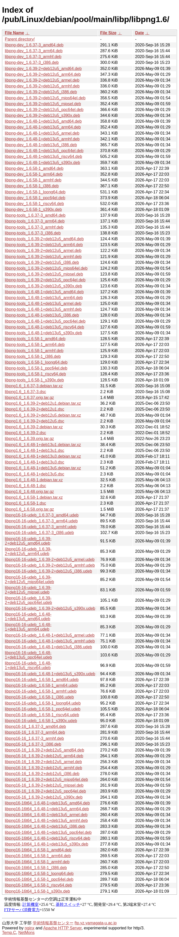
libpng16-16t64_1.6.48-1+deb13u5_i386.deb (45, 826)
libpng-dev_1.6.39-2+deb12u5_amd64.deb (43, 68)
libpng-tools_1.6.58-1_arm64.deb (35, 344)
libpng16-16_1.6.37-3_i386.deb (33, 744)
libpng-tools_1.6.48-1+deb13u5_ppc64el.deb (45, 321)
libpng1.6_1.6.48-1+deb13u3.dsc (34, 462)
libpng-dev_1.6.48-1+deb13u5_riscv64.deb (43, 156)
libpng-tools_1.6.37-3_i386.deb (33, 233)
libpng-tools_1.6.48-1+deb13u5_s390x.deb (43, 333)
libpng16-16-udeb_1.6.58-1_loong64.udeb (43, 703)
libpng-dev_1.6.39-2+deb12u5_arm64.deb (43, 74)
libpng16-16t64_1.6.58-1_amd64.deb (38, 850)
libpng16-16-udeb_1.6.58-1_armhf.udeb (41, 691)
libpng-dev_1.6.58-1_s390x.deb (33, 209)
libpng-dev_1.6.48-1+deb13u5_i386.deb (41, 145)
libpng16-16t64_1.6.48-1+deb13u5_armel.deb (46, 815)
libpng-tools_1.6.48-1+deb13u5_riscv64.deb (44, 327)
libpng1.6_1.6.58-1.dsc (25, 503)
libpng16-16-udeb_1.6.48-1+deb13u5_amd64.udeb (28, 616)
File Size (108, 33)
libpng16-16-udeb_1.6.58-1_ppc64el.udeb (42, 709)
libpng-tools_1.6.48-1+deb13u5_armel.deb (43, 303)
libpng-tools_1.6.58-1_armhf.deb (34, 350)
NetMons (26, 932)
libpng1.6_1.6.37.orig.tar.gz (29, 397)
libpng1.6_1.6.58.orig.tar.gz (29, 509)
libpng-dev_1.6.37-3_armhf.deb (33, 56)
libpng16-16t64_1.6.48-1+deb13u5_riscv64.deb (47, 838)
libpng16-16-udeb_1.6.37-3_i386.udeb (39, 532)
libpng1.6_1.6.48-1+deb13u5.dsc (34, 474)
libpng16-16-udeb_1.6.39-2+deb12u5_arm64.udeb (28, 551)
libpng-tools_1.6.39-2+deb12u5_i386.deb (42, 262)
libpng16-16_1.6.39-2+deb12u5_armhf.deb (43, 768)
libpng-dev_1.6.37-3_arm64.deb (34, 51)
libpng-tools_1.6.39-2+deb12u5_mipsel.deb (44, 274)
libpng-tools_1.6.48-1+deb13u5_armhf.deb (43, 309)
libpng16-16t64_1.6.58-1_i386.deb (36, 868)
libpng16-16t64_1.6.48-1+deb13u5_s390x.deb (46, 844)
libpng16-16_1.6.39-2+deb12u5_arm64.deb (44, 756)
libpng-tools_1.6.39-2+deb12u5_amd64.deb (44, 239)
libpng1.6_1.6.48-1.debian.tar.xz (34, 480)
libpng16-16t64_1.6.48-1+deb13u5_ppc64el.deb (48, 832)
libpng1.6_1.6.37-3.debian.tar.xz (34, 386)
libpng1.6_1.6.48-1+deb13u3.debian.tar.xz (43, 456)
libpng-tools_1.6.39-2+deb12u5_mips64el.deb (46, 268)
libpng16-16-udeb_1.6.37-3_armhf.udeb (41, 527)
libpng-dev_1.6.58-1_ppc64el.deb (35, 198)
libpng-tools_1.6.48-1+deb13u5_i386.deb (42, 315)
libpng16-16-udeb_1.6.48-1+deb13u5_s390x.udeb (50, 674)
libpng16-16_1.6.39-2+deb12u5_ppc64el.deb (45, 791)
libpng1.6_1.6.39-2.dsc (25, 433)
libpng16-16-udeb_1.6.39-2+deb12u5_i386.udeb (48, 571)
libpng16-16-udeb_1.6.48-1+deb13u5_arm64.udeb (28, 626)
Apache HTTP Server (62, 928)
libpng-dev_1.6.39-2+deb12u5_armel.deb (42, 80)
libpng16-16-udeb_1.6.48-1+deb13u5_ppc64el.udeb (28, 655)
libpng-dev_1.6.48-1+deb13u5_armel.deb (42, 133)
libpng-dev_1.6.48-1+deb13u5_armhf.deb (42, 139)
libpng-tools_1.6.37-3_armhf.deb (34, 227)
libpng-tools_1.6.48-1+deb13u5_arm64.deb (44, 298)
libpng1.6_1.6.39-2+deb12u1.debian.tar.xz (43, 403)
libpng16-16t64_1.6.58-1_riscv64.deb (38, 885)
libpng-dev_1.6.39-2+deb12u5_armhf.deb (42, 86)
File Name (14, 33)
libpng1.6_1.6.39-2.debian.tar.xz (34, 427)
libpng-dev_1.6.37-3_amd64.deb (34, 45)
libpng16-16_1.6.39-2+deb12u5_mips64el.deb (46, 779)
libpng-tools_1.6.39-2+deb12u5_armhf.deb (43, 256)
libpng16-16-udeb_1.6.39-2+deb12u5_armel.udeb (50, 559)
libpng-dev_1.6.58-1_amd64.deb (34, 168)
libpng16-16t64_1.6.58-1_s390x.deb (37, 891)
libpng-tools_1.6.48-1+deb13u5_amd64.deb (44, 292)
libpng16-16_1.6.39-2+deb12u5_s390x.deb (44, 797)
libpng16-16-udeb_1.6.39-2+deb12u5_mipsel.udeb (28, 589)
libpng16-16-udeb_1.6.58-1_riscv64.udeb (42, 715)
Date (139, 33)
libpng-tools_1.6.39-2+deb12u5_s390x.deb (43, 286)
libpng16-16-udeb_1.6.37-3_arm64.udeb (41, 521)
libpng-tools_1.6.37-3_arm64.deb (35, 221)
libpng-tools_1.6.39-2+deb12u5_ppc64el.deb (45, 280)
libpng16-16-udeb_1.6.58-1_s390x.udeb (41, 721)
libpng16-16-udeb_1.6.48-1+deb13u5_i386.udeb (48, 647)
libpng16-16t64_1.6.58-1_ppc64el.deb (39, 879)
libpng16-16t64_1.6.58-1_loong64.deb (39, 873)
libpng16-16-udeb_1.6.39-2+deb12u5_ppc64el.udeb (28, 600)
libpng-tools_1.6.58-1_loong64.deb (36, 362)
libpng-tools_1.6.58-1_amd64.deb (35, 339)
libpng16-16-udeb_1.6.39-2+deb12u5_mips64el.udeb (29, 579)
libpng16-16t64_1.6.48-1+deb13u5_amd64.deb (47, 803)
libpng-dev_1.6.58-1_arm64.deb (34, 174)
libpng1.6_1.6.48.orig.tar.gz (29, 491)
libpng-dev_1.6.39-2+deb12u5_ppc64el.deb (44, 109)
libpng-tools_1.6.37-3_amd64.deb (35, 215)
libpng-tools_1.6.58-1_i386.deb (33, 356)
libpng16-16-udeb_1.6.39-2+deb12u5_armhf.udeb (50, 565)
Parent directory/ (20, 39)
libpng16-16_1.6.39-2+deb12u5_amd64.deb (44, 750)
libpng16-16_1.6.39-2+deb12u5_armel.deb (43, 762)
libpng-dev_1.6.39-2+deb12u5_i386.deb (41, 92)
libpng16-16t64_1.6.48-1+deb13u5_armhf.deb (46, 820)
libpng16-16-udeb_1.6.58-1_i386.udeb (39, 697)
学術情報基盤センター (53, 923)
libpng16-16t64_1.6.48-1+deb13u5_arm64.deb (47, 809)
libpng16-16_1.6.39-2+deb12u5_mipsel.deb (44, 785)
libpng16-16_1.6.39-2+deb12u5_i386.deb (42, 773)
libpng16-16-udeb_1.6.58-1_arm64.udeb (41, 685)
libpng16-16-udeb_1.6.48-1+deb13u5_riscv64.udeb (28, 665)
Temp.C (9, 932)
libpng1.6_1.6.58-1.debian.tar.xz (34, 497)
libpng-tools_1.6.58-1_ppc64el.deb (36, 368)
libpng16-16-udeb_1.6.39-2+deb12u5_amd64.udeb (28, 541)
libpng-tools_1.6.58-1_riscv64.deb (35, 374)
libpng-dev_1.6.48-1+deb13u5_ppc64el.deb (44, 151)
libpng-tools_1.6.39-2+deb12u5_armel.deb (43, 250)
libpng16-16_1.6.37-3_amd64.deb (35, 726)
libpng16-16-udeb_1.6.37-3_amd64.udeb (42, 515)
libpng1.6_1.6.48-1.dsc (25, 486)
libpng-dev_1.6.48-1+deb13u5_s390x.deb (42, 162)
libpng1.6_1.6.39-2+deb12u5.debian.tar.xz (43, 415)
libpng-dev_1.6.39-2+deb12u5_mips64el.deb (45, 98)
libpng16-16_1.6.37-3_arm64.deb (35, 732)
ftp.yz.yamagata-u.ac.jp (95, 923)
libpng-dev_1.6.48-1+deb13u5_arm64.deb (43, 127)
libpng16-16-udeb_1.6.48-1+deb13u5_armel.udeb (50, 635)
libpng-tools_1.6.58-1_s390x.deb (34, 380)
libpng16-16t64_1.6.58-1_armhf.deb (37, 862)
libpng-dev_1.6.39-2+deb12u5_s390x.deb (42, 115)
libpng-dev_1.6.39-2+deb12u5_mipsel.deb (43, 104)
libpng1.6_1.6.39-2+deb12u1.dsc (34, 409)
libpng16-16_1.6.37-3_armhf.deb (34, 738)
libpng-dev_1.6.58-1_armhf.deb (33, 180)
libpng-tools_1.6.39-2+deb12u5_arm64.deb (44, 245)
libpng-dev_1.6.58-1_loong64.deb (35, 192)
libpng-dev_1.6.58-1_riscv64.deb (34, 203)
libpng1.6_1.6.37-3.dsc (25, 392)
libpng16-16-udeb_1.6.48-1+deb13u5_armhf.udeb (50, 641)
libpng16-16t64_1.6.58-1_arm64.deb (38, 856)
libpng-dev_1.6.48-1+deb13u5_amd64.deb (43, 121)
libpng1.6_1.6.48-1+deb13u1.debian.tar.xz (43, 445)
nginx (29, 928)
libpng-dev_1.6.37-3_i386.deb (32, 62)
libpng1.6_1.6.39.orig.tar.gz (29, 438)
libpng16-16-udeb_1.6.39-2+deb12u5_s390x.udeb (50, 608)
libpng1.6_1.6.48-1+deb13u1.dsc (34, 450)
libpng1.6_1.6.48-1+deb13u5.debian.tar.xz (43, 468)
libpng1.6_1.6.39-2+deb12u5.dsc (34, 421)
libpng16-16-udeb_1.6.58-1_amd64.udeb (42, 679)
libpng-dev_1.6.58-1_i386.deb (32, 186)
